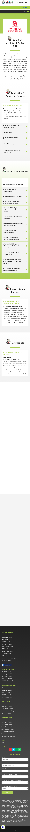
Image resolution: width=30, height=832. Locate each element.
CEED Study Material (7, 678)
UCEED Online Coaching (8, 711)
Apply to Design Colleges (8, 729)
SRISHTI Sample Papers (7, 646)
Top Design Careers (6, 720)
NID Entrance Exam (6, 688)
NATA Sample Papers (7, 644)
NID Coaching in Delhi (16, 800)
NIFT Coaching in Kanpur (10, 816)
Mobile (3, 763)
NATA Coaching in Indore (18, 820)
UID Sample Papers (6, 660)
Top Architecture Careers (8, 731)
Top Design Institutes (7, 722)
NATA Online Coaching (7, 713)
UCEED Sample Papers (7, 642)
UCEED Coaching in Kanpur (18, 806)
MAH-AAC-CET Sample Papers (9, 658)
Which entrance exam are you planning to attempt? (15, 780)
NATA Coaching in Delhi (7, 819)
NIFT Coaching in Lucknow (22, 816)
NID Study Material (6, 671)
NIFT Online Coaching (7, 706)
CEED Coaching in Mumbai (19, 807)
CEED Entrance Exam (7, 692)
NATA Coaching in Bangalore (19, 819)
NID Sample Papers (6, 635)
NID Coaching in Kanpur (14, 801)
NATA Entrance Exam (7, 697)
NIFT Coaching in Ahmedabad (13, 815)
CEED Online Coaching (7, 708)
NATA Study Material (7, 676)
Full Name (4, 757)
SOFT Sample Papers (7, 648)
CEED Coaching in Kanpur (18, 811)
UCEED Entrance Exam (7, 694)
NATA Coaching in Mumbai (10, 817)
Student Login (23, 2)
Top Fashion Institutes (7, 727)
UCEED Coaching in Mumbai (16, 802)
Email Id (4, 768)
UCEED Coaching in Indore (17, 805)
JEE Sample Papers (6, 655)
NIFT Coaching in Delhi (14, 814)
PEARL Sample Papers (7, 651)
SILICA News (5, 742)
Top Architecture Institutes (8, 736)
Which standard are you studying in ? (11, 774)
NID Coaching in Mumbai (9, 799)
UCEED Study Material (7, 681)
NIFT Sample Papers (7, 637)
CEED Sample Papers (7, 639)
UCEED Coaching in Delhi (15, 804)
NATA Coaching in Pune (22, 817)
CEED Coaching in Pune (6, 809)
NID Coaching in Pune (19, 799)
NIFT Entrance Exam (7, 690)
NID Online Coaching (7, 704)
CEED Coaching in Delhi (17, 809)
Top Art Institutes (6, 734)
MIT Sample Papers (6, 653)
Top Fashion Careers (7, 724)
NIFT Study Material (7, 674)
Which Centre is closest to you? (9, 786)
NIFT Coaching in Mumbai (19, 812)
